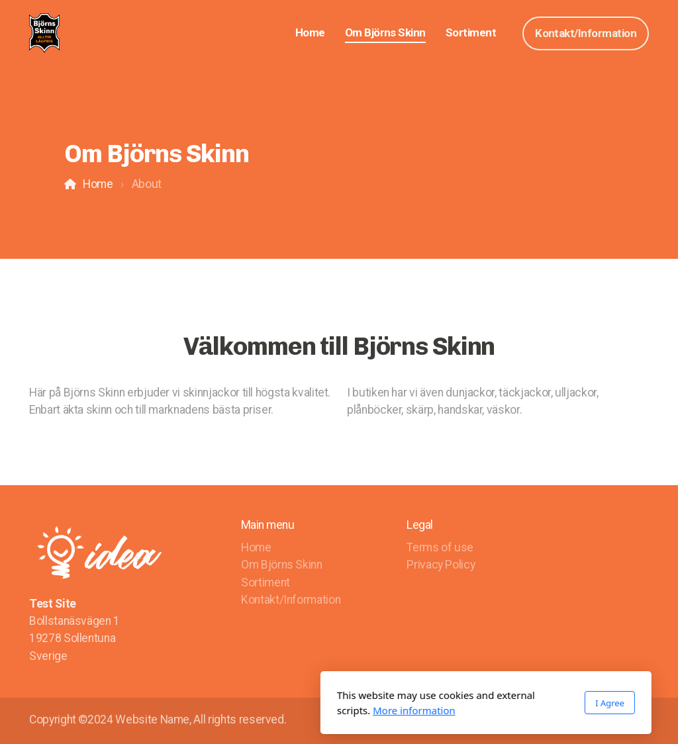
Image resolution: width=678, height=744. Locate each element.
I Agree (462, 703)
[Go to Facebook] (599, 721)
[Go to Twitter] (619, 721)
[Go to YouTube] (639, 721)
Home (98, 184)
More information (267, 710)
